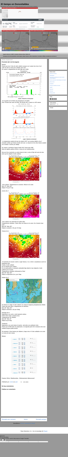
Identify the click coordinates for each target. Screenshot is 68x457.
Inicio (25, 419)
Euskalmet (51, 83)
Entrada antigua (41, 419)
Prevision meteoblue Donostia (55, 85)
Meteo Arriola (52, 81)
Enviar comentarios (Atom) (28, 423)
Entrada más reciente (8, 419)
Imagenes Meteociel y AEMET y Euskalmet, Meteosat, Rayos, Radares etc (16, 54)
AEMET (51, 87)
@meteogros (52, 75)
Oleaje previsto (52, 92)
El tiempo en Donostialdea (15, 4)
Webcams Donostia (53, 73)
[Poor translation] (4, 440)
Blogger (45, 431)
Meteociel (51, 89)
